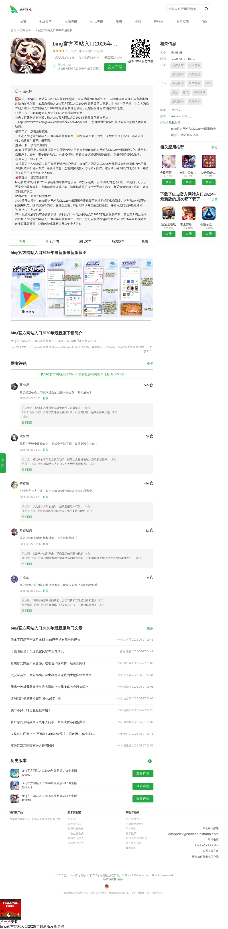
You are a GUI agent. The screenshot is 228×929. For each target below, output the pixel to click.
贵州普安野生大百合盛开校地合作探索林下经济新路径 (48, 663)
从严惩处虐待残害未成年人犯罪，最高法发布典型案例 (48, 722)
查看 (168, 182)
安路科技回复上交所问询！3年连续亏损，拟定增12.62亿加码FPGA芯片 (53, 734)
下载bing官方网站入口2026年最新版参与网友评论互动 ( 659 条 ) (81, 374)
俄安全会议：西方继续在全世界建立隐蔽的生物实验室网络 (51, 675)
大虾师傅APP (209, 172)
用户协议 (131, 828)
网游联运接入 (76, 838)
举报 (2, 463)
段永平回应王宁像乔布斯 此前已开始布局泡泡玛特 (45, 639)
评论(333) (52, 241)
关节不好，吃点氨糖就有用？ (31, 710)
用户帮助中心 (134, 819)
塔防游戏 (194, 83)
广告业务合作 (76, 833)
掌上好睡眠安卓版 (188, 224)
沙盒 (175, 92)
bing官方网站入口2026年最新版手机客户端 (35, 819)
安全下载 (115, 67)
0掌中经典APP (188, 172)
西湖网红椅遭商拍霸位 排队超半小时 (36, 698)
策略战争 (194, 101)
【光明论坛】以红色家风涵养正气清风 (37, 651)
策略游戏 (194, 65)
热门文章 (85, 241)
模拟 (208, 83)
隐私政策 (174, 122)
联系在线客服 (211, 850)
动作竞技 (178, 65)
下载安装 (98, 51)
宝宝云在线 (168, 224)
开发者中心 (74, 824)
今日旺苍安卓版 (168, 172)
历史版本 (118, 241)
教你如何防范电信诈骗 (205, 856)
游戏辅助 (178, 74)
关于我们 (73, 819)
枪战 (186, 92)
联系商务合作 (76, 828)
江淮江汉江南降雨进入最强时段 (32, 745)
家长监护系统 (134, 843)
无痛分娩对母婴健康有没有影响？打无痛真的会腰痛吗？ (50, 687)
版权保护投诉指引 (136, 838)
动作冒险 (194, 74)
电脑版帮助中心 (135, 824)
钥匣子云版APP (209, 224)
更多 (148, 351)
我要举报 (131, 848)
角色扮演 (178, 83)
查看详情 (143, 773)
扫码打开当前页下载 (140, 61)
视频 (145, 241)
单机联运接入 (76, 843)
